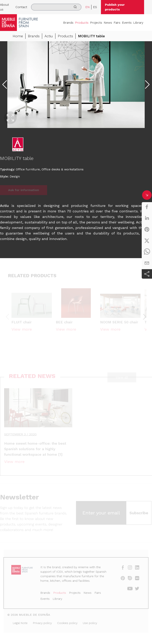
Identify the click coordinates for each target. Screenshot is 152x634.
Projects (96, 22)
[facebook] (147, 207)
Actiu (49, 36)
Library (138, 22)
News (108, 22)
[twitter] (147, 240)
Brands (68, 22)
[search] (56, 7)
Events (127, 22)
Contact (21, 7)
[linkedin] (147, 218)
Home (18, 36)
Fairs (117, 22)
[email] (147, 263)
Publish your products (115, 7)
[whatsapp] (147, 252)
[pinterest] (147, 229)
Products (81, 22)
